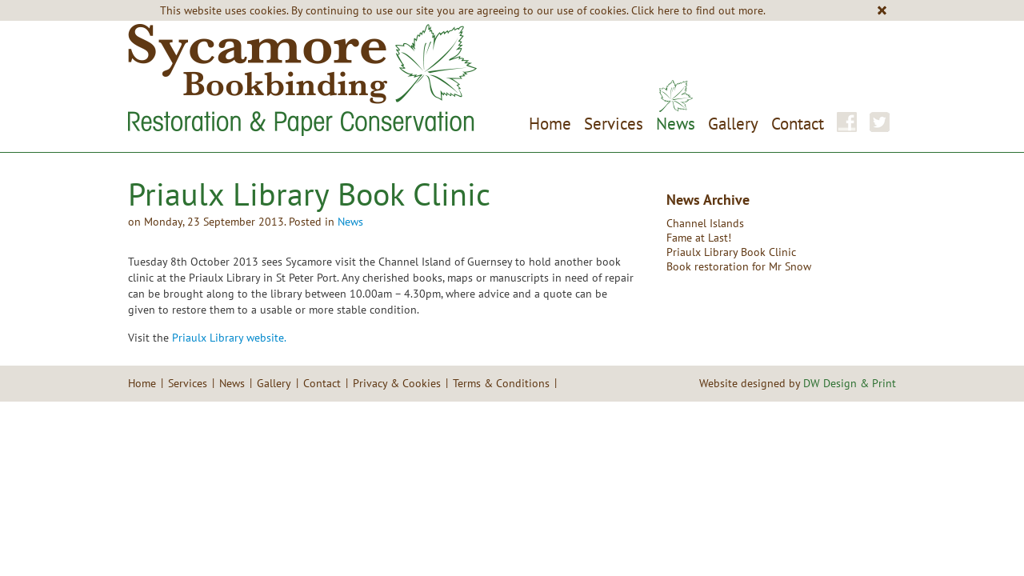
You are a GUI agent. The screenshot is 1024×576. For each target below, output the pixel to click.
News (675, 123)
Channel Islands (705, 223)
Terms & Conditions (501, 383)
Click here (655, 10)
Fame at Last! (698, 237)
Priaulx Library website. (229, 337)
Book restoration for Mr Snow (738, 266)
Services (613, 123)
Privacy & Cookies (397, 383)
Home (550, 123)
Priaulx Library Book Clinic (731, 252)
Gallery (733, 123)
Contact (797, 123)
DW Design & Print (849, 383)
